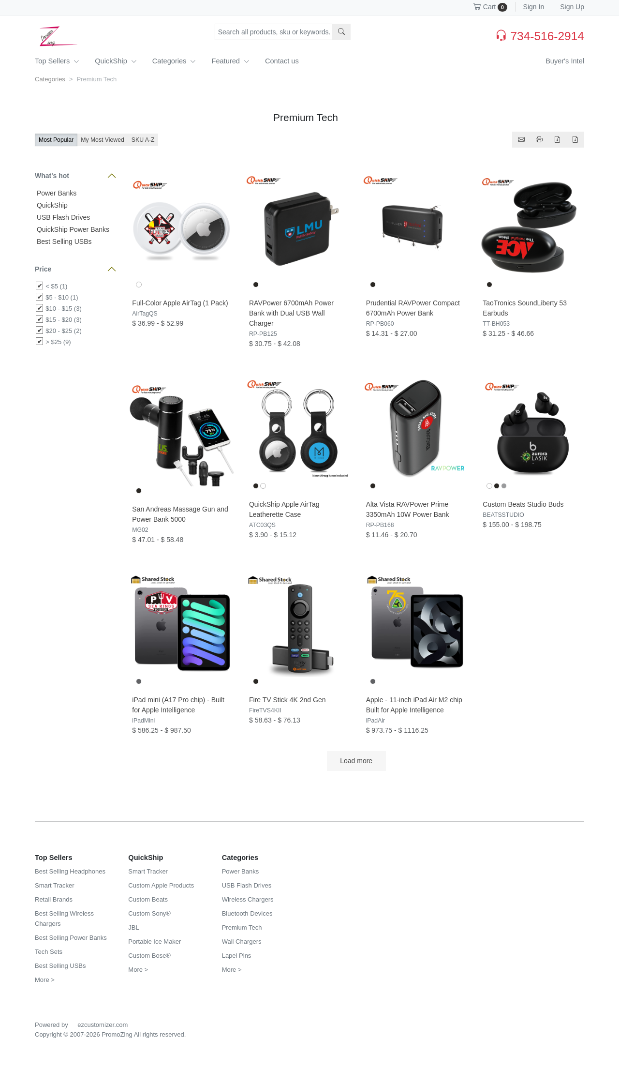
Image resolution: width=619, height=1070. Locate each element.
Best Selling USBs (63, 241)
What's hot (52, 176)
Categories (174, 61)
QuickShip (116, 61)
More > (45, 979)
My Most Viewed (102, 139)
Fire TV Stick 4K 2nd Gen (287, 700)
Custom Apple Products (161, 885)
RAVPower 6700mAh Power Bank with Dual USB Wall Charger (291, 313)
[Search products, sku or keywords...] (274, 32)
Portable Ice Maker (154, 941)
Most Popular (56, 139)
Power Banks (55, 193)
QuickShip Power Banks (72, 229)
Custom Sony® (149, 913)
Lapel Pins (236, 955)
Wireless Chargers (248, 899)
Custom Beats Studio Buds (523, 504)
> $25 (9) (58, 342)
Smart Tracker (54, 885)
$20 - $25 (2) (63, 330)
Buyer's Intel (564, 61)
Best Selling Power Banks (71, 937)
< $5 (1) (56, 286)
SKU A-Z (143, 139)
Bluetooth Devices (247, 913)
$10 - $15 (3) (63, 308)
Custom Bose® (149, 955)
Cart (490, 7)
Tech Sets (48, 951)
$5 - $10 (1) (61, 297)
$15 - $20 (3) (63, 319)
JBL (133, 927)
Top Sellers (57, 61)
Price (43, 269)
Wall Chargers (242, 941)
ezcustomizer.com (102, 1024)
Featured (230, 61)
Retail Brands (54, 899)
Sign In (534, 7)
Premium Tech (242, 927)
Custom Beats (148, 899)
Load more (356, 761)
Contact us (282, 61)
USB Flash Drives (62, 217)
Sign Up (572, 7)
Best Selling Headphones (70, 871)
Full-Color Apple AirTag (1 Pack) (180, 303)
